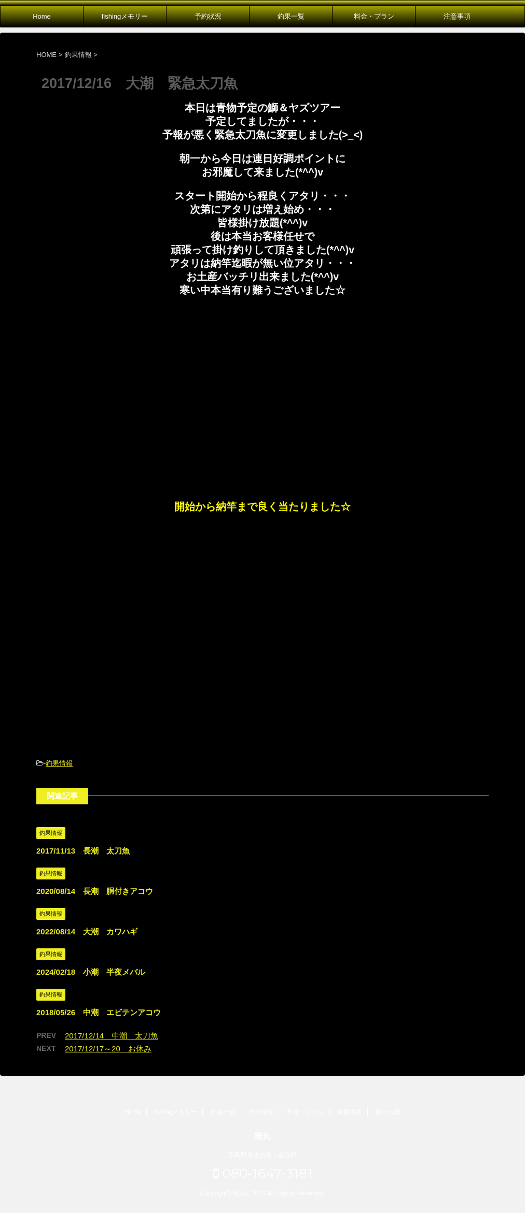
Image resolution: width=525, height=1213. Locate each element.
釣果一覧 (291, 16)
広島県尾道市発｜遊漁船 (262, 1155)
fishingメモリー (125, 16)
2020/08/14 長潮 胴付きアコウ (94, 891)
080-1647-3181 (262, 1173)
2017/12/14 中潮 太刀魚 (111, 1035)
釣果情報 (59, 763)
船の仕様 (388, 1112)
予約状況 (208, 16)
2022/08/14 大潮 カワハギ (86, 931)
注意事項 (457, 16)
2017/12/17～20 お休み (108, 1048)
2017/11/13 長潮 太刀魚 (83, 850)
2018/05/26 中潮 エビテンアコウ (98, 1012)
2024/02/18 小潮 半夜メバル (90, 971)
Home (42, 16)
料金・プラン (374, 16)
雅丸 (262, 1136)
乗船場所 (349, 1112)
